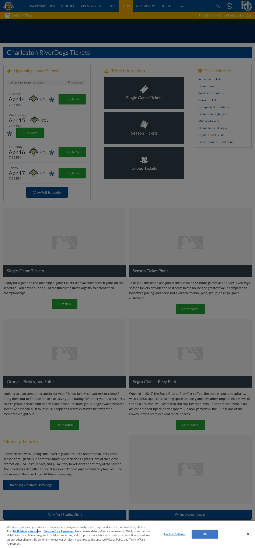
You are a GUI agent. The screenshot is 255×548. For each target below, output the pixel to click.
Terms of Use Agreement (59, 531)
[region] (127, 534)
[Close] (248, 534)
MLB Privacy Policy (25, 531)
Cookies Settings (174, 534)
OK (205, 534)
